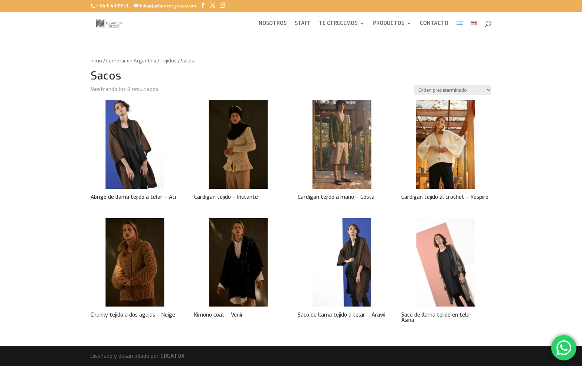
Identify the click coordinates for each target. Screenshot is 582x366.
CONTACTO (434, 24)
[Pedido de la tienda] (452, 90)
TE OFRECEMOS (338, 24)
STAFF (303, 24)
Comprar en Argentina (131, 61)
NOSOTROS (273, 24)
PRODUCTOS (388, 24)
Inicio (96, 61)
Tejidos (168, 61)
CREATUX (172, 356)
